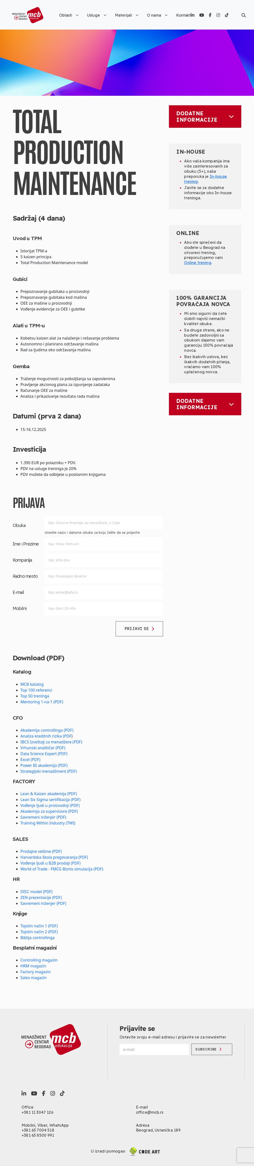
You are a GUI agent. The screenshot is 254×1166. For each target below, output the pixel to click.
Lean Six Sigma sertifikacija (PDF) (51, 799)
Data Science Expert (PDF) (44, 753)
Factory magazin (36, 971)
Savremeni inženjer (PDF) (43, 817)
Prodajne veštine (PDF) (41, 851)
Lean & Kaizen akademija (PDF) (49, 793)
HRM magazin (33, 966)
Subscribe (209, 1049)
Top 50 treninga (35, 696)
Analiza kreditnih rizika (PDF (46, 736)
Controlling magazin (39, 960)
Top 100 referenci (36, 690)
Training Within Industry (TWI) (48, 823)
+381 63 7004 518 (38, 1130)
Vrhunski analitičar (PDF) (43, 747)
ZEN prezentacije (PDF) (41, 897)
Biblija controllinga (38, 937)
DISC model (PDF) (37, 891)
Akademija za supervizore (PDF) (49, 811)
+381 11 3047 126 (37, 1112)
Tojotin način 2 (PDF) (39, 931)
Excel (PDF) (31, 759)
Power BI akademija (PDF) (44, 765)
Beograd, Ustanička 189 (158, 1130)
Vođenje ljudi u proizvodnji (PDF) (50, 805)
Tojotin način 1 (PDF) (39, 926)
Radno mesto (25, 576)
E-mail (18, 592)
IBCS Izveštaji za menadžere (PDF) (51, 742)
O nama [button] (157, 15)
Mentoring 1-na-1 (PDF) (42, 702)
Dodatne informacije (205, 116)
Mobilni (20, 608)
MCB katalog (32, 684)
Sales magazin (34, 977)
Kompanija (22, 560)
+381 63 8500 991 (38, 1135)
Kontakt (183, 15)
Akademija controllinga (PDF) (47, 730)
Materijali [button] (126, 15)
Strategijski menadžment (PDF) (49, 771)
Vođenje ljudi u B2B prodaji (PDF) (51, 863)
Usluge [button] (96, 15)
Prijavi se (139, 628)
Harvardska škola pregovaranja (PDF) (54, 857)
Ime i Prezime (26, 544)
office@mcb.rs (149, 1112)
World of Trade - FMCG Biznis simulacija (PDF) (62, 869)
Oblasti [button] (68, 15)
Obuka (19, 525)
